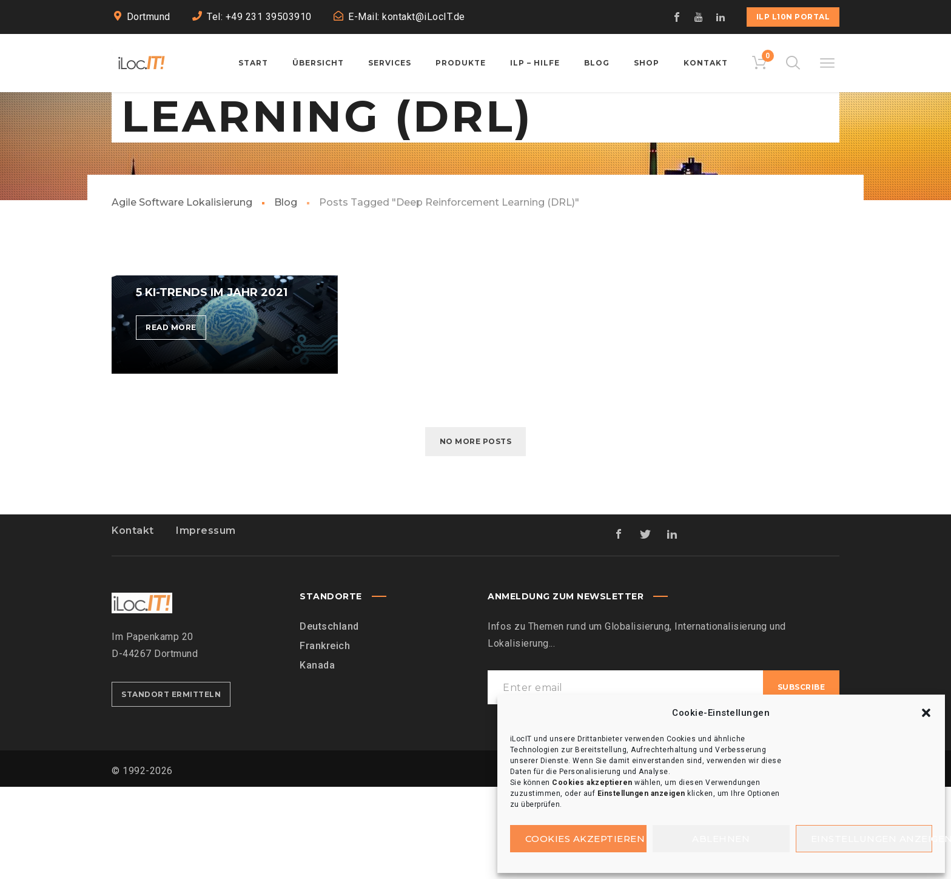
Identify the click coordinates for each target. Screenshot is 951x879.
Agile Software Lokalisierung (182, 294)
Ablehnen (721, 838)
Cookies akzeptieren (585, 838)
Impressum (206, 622)
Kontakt (133, 622)
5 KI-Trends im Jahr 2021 (211, 384)
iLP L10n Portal (793, 16)
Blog (285, 294)
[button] (926, 713)
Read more (176, 422)
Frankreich (325, 738)
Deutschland (329, 718)
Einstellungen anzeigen (872, 838)
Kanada (317, 757)
